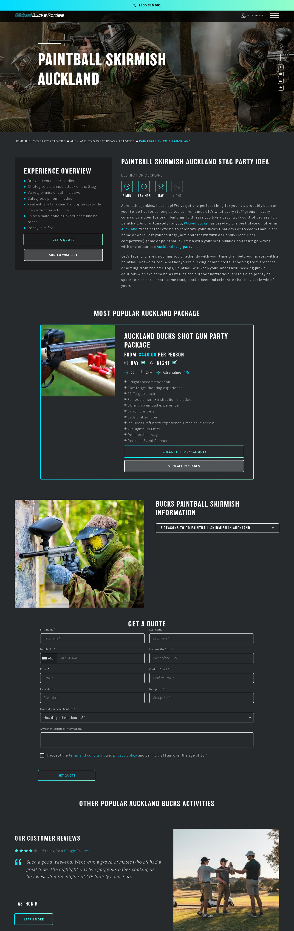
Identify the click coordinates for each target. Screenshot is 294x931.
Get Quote (67, 775)
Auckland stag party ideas (180, 246)
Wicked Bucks (196, 223)
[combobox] (48, 658)
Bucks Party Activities (47, 141)
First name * (47, 629)
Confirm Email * (159, 669)
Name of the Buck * (161, 649)
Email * (44, 669)
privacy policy (125, 755)
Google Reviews (76, 851)
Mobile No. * (47, 649)
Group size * (156, 689)
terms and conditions (87, 755)
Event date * (47, 689)
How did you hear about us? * (57, 709)
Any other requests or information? (61, 728)
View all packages (184, 466)
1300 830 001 (147, 5)
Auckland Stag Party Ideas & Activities (102, 141)
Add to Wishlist (63, 255)
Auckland (129, 229)
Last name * (156, 629)
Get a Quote (63, 240)
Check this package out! (184, 452)
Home (19, 141)
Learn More (34, 919)
